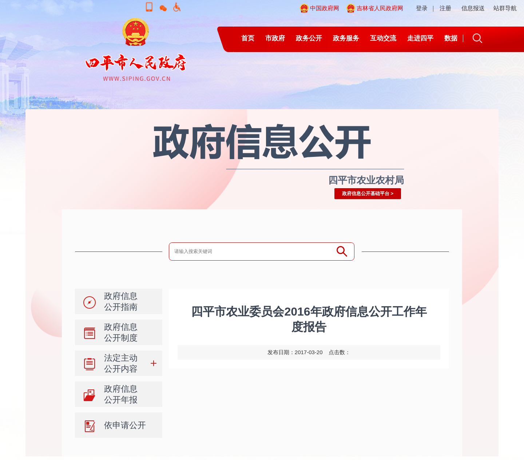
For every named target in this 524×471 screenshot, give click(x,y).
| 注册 (442, 8)
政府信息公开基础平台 (365, 193)
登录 (422, 8)
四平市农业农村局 (366, 180)
